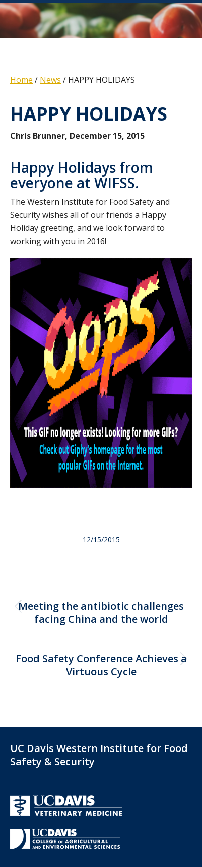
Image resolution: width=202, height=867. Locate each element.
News (50, 79)
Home (21, 79)
